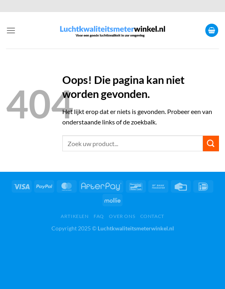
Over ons (122, 216)
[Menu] (11, 30)
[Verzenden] (211, 143)
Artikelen (75, 216)
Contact (152, 216)
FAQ (99, 216)
